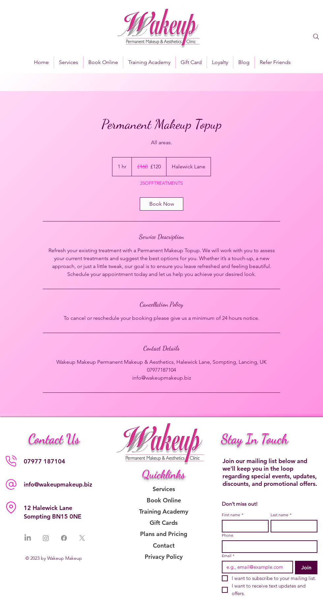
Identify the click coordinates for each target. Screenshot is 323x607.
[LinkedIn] (28, 538)
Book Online (164, 500)
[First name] (243, 526)
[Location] (10, 507)
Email (228, 555)
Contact (164, 545)
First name (232, 514)
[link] (161, 204)
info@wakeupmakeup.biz (58, 484)
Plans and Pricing (163, 534)
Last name (281, 514)
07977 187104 (44, 461)
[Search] (316, 37)
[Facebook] (64, 538)
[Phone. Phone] (267, 546)
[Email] (255, 567)
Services (164, 489)
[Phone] (10, 461)
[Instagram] (46, 538)
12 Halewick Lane (48, 508)
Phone (227, 535)
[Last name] (292, 526)
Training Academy (163, 511)
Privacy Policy (164, 556)
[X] (82, 538)
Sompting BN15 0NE (52, 516)
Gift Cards (164, 522)
